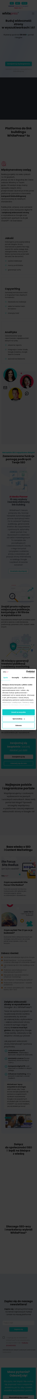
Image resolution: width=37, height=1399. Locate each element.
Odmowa (18, 725)
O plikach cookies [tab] (28, 677)
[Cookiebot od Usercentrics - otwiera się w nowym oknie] (26, 672)
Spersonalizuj (19, 719)
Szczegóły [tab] (15, 677)
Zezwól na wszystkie (18, 712)
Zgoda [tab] (5, 677)
